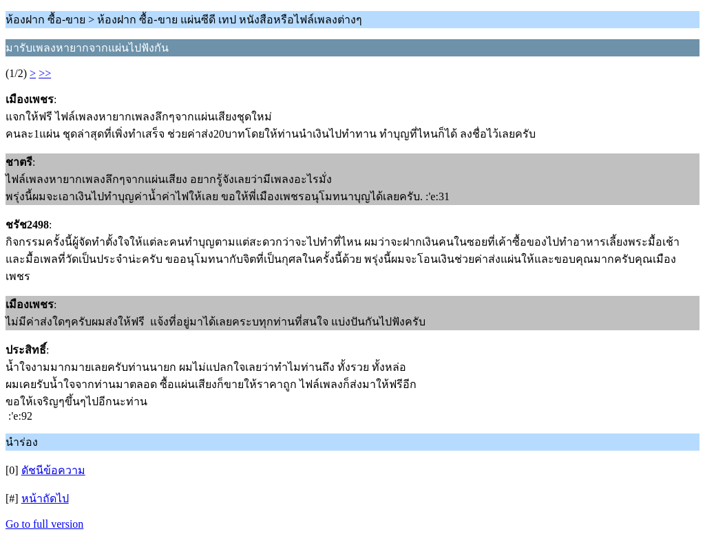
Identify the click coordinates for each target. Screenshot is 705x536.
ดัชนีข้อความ (53, 470)
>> (45, 73)
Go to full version (44, 524)
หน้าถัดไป (45, 498)
